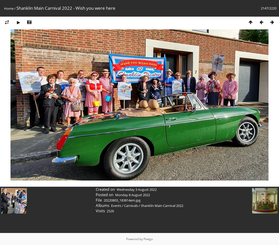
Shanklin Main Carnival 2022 (162, 205)
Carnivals (131, 205)
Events (116, 205)
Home (9, 8)
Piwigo (148, 239)
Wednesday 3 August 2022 (137, 189)
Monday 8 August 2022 (132, 195)
